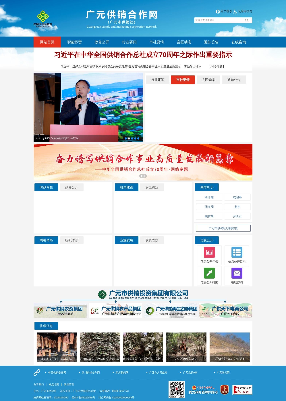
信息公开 (206, 240)
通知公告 (211, 42)
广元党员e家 (190, 372)
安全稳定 (152, 187)
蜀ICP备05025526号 (83, 397)
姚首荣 (209, 216)
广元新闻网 (223, 372)
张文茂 (209, 206)
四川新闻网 (122, 372)
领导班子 (206, 187)
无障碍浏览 (242, 11)
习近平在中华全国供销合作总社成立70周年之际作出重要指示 (143, 54)
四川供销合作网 (91, 372)
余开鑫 (209, 197)
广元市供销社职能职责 (223, 228)
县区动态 (184, 42)
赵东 (237, 206)
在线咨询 (238, 42)
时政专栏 (46, 187)
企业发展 (126, 240)
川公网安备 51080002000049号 (116, 397)
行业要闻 (129, 42)
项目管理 (69, 384)
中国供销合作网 (57, 372)
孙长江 (237, 216)
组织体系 (71, 240)
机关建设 (126, 187)
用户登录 (224, 11)
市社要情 (156, 42)
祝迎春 (237, 197)
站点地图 (54, 384)
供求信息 (46, 326)
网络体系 (46, 240)
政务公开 (102, 42)
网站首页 (47, 42)
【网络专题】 (216, 66)
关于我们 (39, 384)
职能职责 (74, 42)
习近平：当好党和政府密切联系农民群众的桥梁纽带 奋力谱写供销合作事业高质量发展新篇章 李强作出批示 (131, 66)
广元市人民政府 (158, 372)
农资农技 (152, 240)
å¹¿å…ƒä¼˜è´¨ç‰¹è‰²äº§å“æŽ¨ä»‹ (57, 138)
